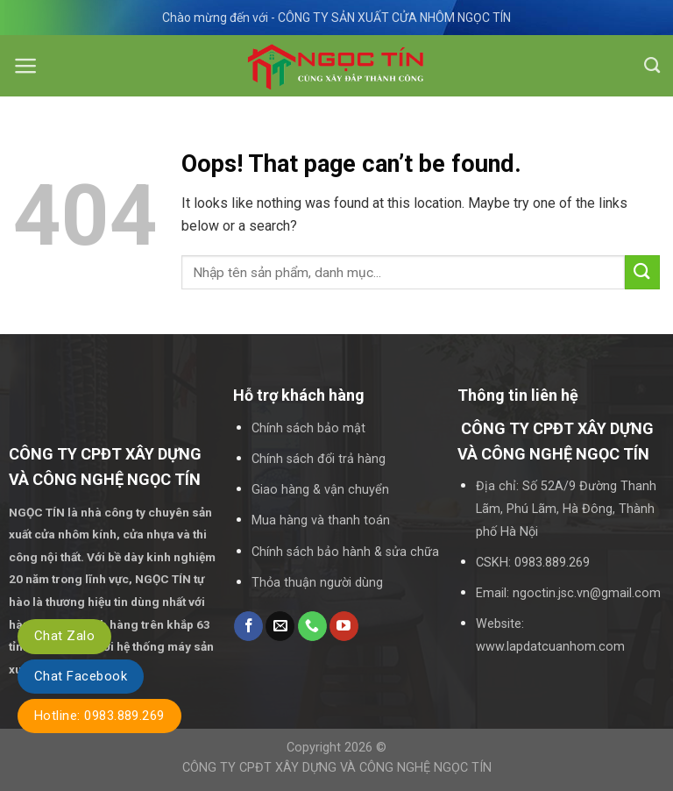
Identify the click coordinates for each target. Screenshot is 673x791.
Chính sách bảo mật (308, 428)
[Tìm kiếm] (652, 65)
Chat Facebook (80, 676)
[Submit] (642, 272)
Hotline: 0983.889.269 (99, 715)
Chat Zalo (64, 636)
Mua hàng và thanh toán (320, 520)
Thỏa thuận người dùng (317, 582)
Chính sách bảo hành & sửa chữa (345, 552)
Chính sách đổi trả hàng (318, 459)
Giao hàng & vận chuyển (320, 489)
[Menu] (26, 65)
